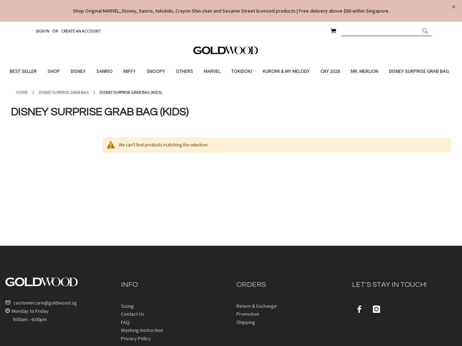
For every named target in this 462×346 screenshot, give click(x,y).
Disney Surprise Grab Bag (64, 92)
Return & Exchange (256, 306)
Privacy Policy (136, 338)
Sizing (127, 306)
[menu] (231, 71)
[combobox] (386, 30)
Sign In (42, 31)
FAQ (125, 322)
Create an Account (81, 31)
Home (22, 92)
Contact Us (132, 314)
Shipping (245, 322)
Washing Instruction (142, 330)
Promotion (247, 314)
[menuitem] (25, 71)
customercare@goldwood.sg (41, 302)
